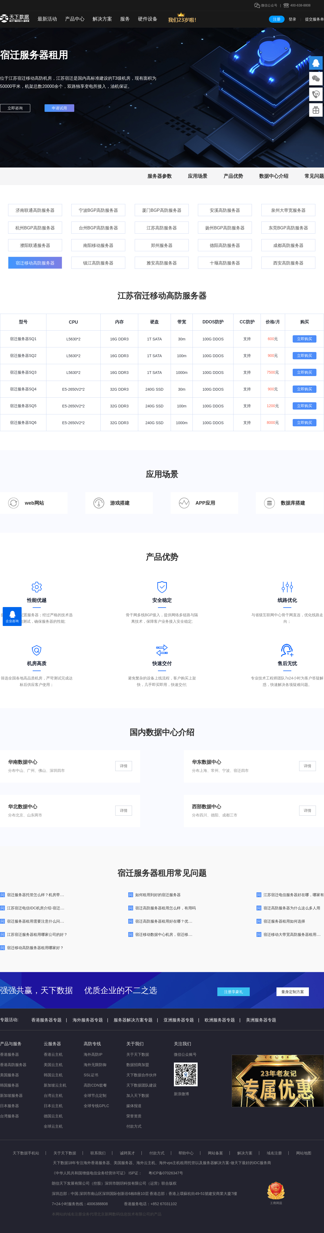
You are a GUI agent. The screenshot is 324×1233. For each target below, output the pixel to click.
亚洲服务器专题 (181, 1020)
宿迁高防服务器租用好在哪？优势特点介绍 (171, 921)
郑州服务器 (162, 245)
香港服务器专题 (49, 1020)
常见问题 (314, 176)
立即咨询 (15, 108)
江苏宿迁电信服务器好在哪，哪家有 (294, 895)
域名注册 (274, 1153)
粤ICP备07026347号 (165, 1173)
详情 (123, 766)
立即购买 (304, 339)
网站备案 (215, 1153)
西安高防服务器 (288, 263)
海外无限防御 (95, 1065)
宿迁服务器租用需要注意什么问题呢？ (39, 921)
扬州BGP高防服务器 (225, 228)
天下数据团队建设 (141, 1085)
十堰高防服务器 (225, 263)
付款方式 (133, 1126)
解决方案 (102, 19)
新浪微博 (181, 1094)
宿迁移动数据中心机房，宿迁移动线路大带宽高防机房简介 (184, 934)
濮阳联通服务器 (35, 245)
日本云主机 (53, 1106)
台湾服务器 (9, 1116)
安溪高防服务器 (225, 210)
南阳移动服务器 (98, 245)
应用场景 (197, 176)
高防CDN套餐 (95, 1085)
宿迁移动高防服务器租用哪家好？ (35, 948)
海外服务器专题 (90, 1020)
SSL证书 (91, 1075)
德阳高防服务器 (225, 245)
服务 (125, 19)
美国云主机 (53, 1065)
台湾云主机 (53, 1095)
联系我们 (98, 1153)
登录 (292, 19)
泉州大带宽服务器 (288, 210)
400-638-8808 (300, 5)
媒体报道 (133, 1106)
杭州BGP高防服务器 (35, 228)
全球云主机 (53, 1126)
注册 (277, 19)
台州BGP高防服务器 (98, 228)
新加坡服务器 (11, 1095)
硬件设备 (147, 19)
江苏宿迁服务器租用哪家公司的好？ (37, 934)
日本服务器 (9, 1106)
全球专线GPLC (96, 1106)
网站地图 (303, 1153)
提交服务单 (314, 19)
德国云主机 (53, 1116)
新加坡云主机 (55, 1085)
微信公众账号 (185, 1054)
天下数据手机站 (26, 1153)
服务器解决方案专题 (136, 1020)
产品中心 (75, 19)
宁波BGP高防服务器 (98, 210)
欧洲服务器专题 (222, 1020)
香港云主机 (53, 1054)
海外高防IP (93, 1054)
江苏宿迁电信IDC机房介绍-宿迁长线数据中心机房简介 (52, 908)
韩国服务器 (9, 1085)
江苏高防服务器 (162, 228)
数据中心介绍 (273, 176)
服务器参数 (159, 176)
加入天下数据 (137, 1095)
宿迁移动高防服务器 (35, 263)
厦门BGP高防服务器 (161, 210)
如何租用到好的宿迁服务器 (158, 895)
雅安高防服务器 (162, 263)
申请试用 (59, 108)
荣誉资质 (133, 1116)
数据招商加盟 (137, 1065)
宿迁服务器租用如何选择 (284, 921)
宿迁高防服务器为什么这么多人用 (292, 908)
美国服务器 (9, 1075)
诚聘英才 (127, 1153)
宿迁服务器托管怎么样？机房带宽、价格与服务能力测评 (54, 895)
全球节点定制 (95, 1095)
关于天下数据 (137, 1054)
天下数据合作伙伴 (141, 1075)
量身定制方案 (292, 992)
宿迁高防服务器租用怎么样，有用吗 (165, 908)
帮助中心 (186, 1153)
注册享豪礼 (233, 992)
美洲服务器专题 (261, 1020)
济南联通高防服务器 (35, 210)
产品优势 (233, 176)
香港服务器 (9, 1054)
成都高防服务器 (288, 245)
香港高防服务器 (13, 1065)
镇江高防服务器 (98, 263)
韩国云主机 (53, 1075)
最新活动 (47, 19)
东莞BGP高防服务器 (288, 228)
